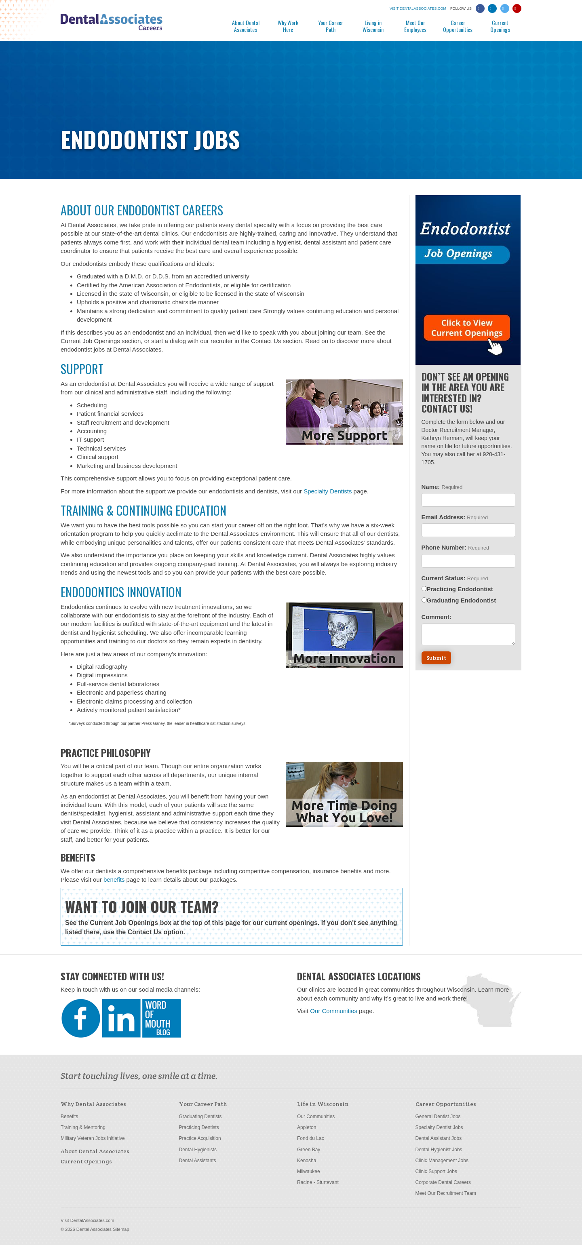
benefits (114, 879)
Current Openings (500, 25)
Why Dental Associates (93, 1104)
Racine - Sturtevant (318, 1182)
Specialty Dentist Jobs (439, 1127)
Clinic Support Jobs (436, 1171)
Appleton (306, 1127)
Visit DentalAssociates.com (87, 1220)
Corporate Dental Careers (443, 1182)
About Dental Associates (245, 25)
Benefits (69, 1116)
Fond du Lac (310, 1138)
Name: (442, 486)
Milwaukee (308, 1171)
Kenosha (306, 1160)
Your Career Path (330, 25)
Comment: (436, 616)
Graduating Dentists (200, 1116)
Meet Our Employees (415, 25)
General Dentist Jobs (438, 1116)
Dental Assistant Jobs (438, 1138)
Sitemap (121, 1229)
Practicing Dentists (199, 1127)
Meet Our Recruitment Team (446, 1193)
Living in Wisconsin (373, 25)
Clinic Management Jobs (441, 1160)
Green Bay (308, 1149)
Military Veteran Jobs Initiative (93, 1138)
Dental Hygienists (198, 1149)
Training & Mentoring (83, 1127)
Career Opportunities (457, 25)
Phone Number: (455, 547)
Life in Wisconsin (323, 1104)
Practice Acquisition (200, 1138)
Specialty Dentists (328, 491)
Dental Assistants (197, 1160)
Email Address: (455, 517)
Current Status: (455, 578)
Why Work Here (288, 25)
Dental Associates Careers (129, 25)
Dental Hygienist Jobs (438, 1149)
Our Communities (333, 1010)
